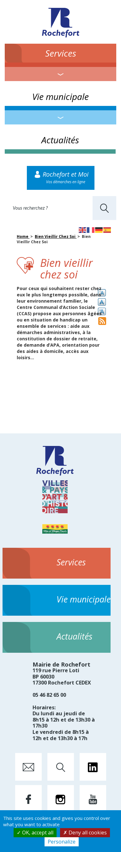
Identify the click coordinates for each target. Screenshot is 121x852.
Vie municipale (60, 96)
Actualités (60, 140)
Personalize (62, 841)
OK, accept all (35, 832)
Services (60, 53)
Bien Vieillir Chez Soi (55, 236)
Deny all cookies (85, 832)
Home (23, 236)
